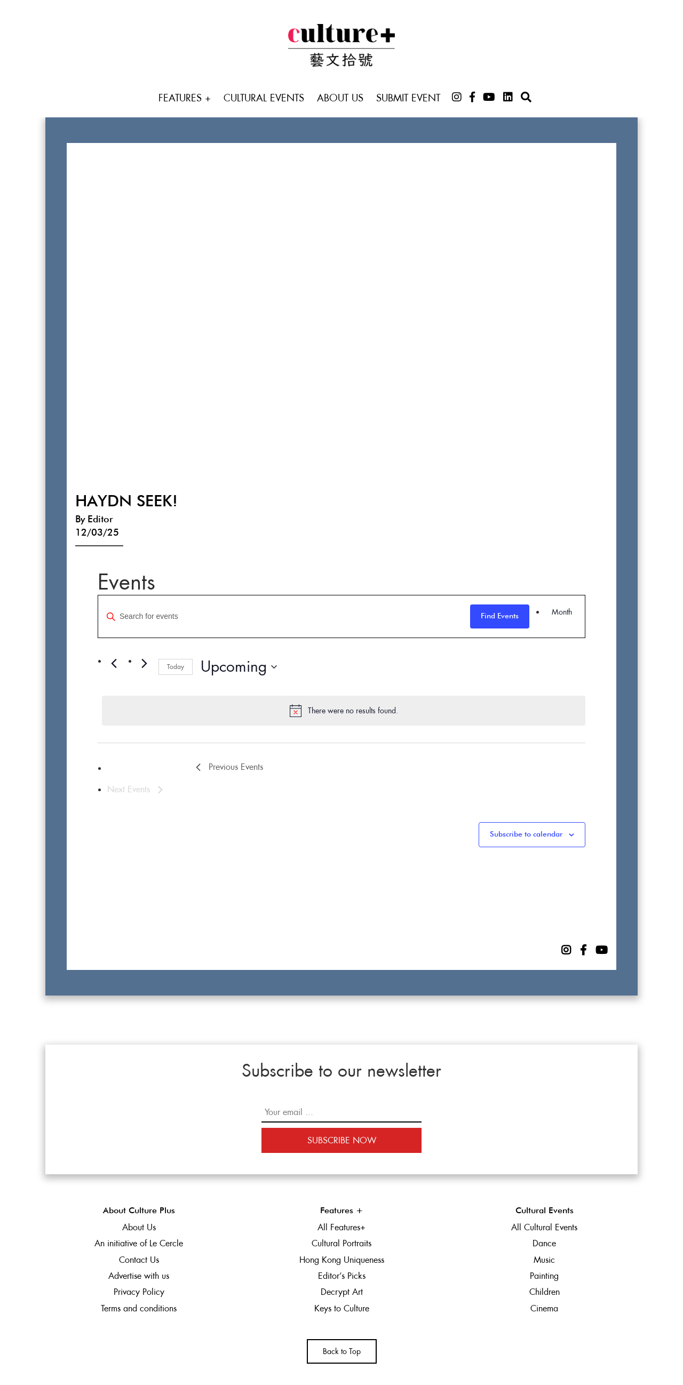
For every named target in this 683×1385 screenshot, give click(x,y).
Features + (184, 98)
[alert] (343, 711)
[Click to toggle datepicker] (239, 667)
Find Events (500, 616)
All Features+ (341, 1227)
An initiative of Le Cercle (138, 1243)
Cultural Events (264, 98)
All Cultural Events (544, 1227)
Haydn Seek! (126, 502)
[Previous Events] (113, 663)
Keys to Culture (341, 1308)
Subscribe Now (341, 1140)
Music (544, 1259)
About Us (340, 98)
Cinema (544, 1308)
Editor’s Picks (342, 1275)
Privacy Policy (139, 1292)
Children (544, 1292)
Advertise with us (138, 1275)
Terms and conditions (139, 1308)
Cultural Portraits (341, 1243)
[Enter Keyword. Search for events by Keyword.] (284, 616)
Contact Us (139, 1259)
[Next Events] (144, 663)
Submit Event (408, 98)
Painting (544, 1275)
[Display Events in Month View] (562, 612)
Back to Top (342, 1351)
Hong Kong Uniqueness (341, 1259)
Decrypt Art (342, 1292)
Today (175, 667)
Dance (544, 1243)
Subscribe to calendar (526, 834)
